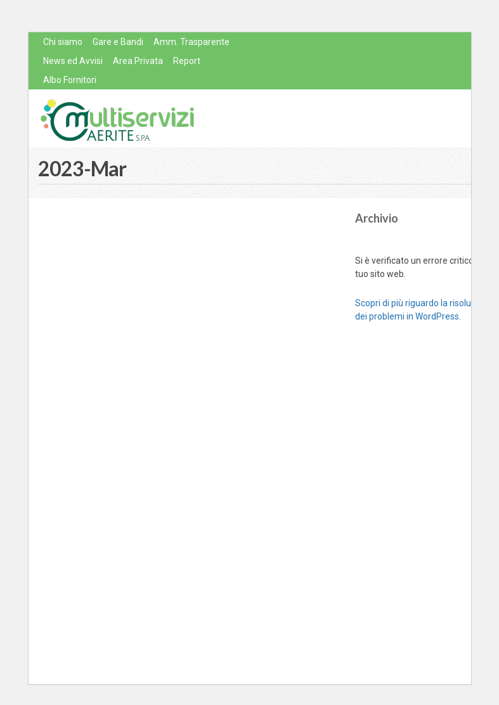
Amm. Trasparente (191, 42)
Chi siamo (62, 42)
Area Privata (138, 61)
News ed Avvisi (73, 61)
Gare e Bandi (118, 42)
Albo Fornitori (69, 80)
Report (186, 61)
